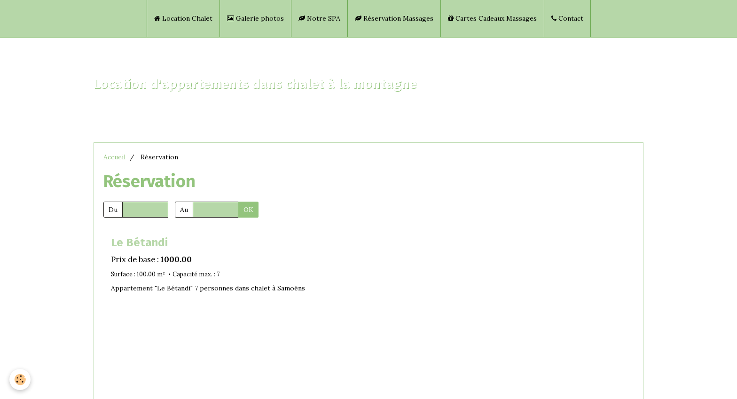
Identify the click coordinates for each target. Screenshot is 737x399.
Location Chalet (183, 18)
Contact (567, 18)
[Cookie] (20, 379)
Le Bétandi (139, 242)
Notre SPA (319, 18)
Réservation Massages (394, 18)
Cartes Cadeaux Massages (492, 18)
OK (248, 209)
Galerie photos (255, 18)
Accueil (114, 157)
